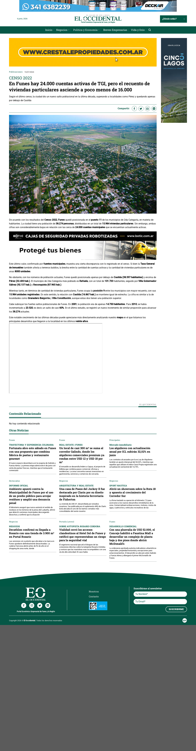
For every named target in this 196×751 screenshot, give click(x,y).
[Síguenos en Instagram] (31, 605)
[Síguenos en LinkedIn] (47, 605)
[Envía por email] (147, 108)
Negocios (62, 30)
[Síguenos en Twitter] (39, 605)
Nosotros (94, 591)
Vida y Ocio (138, 30)
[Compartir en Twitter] (141, 108)
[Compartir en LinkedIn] (154, 108)
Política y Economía (86, 30)
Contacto (94, 596)
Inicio (48, 30)
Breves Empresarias (115, 30)
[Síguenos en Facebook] (23, 605)
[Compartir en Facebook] (134, 108)
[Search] (149, 30)
